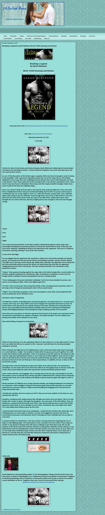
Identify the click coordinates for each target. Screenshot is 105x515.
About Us (46, 38)
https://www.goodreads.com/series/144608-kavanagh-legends (46, 126)
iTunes (45, 134)
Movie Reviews (8, 38)
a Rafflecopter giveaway (11, 509)
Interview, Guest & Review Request (36, 36)
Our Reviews (13, 36)
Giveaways (83, 36)
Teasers (22, 36)
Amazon (35, 134)
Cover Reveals (18, 38)
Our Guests (92, 36)
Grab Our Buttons (53, 36)
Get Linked (28, 38)
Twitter (41, 482)
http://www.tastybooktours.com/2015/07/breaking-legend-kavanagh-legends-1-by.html (38, 73)
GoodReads (50, 482)
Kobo (50, 134)
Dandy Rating (37, 38)
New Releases (73, 36)
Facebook (34, 482)
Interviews (64, 36)
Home (5, 36)
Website (26, 482)
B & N (40, 134)
